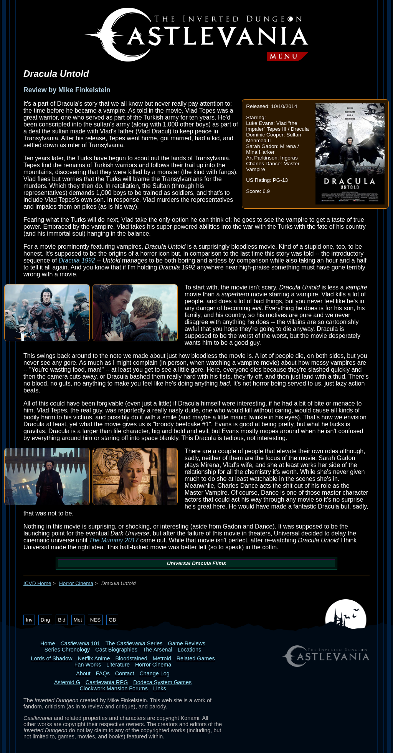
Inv (29, 620)
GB (112, 620)
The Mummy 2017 (114, 540)
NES (95, 620)
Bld (61, 620)
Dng (45, 620)
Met (78, 620)
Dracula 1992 (77, 260)
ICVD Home (37, 583)
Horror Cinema (76, 583)
